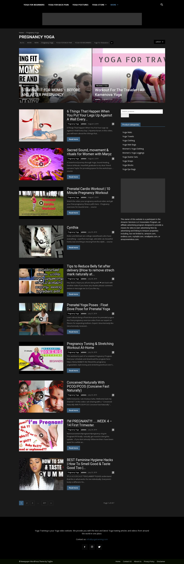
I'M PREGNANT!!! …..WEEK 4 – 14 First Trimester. (89, 423)
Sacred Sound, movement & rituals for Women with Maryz (89, 152)
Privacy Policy (149, 561)
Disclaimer (161, 561)
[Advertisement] (92, 19)
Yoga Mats (127, 132)
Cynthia (72, 228)
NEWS (36, 43)
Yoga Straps (127, 161)
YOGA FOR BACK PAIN (58, 4)
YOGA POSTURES (80, 4)
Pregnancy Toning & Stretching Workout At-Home (90, 346)
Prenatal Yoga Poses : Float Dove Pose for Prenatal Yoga (88, 307)
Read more (73, 139)
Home (21, 32)
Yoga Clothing (128, 140)
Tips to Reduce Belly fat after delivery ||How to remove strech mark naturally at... (90, 270)
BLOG (22, 43)
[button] (162, 5)
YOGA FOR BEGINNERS (34, 4)
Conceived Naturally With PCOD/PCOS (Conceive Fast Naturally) (88, 386)
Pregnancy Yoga (47, 43)
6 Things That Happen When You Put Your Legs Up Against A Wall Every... (89, 115)
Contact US (127, 561)
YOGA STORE (99, 4)
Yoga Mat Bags (129, 144)
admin (24, 99)
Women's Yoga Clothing (133, 148)
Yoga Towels (128, 136)
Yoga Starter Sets (130, 157)
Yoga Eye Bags (129, 169)
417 (44, 503)
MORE (114, 4)
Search (125, 115)
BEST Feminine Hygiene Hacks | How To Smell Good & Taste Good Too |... (90, 464)
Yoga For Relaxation (101, 43)
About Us (137, 561)
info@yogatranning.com (97, 539)
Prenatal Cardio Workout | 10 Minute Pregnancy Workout (88, 191)
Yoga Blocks (127, 165)
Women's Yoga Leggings (133, 153)
